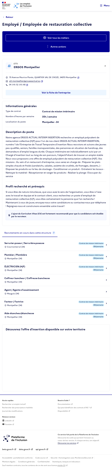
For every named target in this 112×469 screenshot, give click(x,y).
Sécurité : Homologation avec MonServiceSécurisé (71, 458)
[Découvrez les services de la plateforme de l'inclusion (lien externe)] (15, 438)
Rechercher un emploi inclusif (14, 404)
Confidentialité (44, 461)
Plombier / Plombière (15, 254)
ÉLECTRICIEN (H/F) (14, 266)
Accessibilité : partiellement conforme (17, 458)
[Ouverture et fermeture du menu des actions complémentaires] (56, 46)
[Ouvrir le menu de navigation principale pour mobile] (103, 6)
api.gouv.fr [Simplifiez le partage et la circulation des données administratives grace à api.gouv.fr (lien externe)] (41, 449)
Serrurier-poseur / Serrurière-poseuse (24, 243)
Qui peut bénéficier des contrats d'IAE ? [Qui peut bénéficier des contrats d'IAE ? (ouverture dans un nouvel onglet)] (73, 407)
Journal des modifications (12, 411)
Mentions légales (8, 461)
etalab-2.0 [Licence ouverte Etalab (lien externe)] (61, 465)
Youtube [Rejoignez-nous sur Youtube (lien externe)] (7, 424)
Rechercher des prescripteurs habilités (17, 407)
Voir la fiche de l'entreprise (56, 92)
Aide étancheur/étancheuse (19, 313)
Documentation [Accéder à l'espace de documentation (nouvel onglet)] (64, 404)
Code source (40, 458)
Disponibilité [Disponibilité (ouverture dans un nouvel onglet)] (63, 411)
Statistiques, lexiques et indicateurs (66, 461)
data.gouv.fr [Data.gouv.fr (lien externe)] (24, 449)
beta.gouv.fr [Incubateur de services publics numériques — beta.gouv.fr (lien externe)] (8, 449)
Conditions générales (26, 461)
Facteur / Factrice (13, 301)
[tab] (29, 233)
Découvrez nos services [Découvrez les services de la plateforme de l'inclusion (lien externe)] (67, 443)
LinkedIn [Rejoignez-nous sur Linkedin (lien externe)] (7, 420)
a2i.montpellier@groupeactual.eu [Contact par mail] (24, 81)
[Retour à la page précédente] (9, 17)
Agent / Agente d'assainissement (21, 290)
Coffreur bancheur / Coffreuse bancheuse (27, 278)
